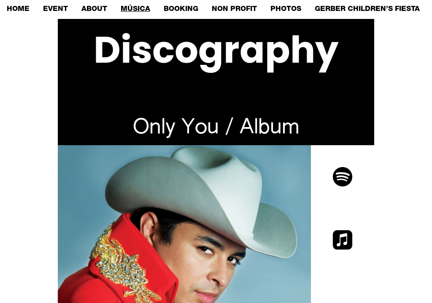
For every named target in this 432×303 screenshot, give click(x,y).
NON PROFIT (234, 9)
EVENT (55, 9)
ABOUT (94, 9)
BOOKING (181, 9)
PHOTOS (285, 9)
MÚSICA (135, 9)
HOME (18, 9)
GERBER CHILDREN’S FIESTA (367, 9)
